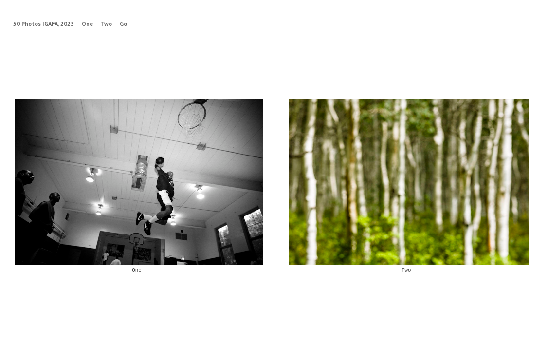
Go (123, 23)
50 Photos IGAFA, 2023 (43, 23)
